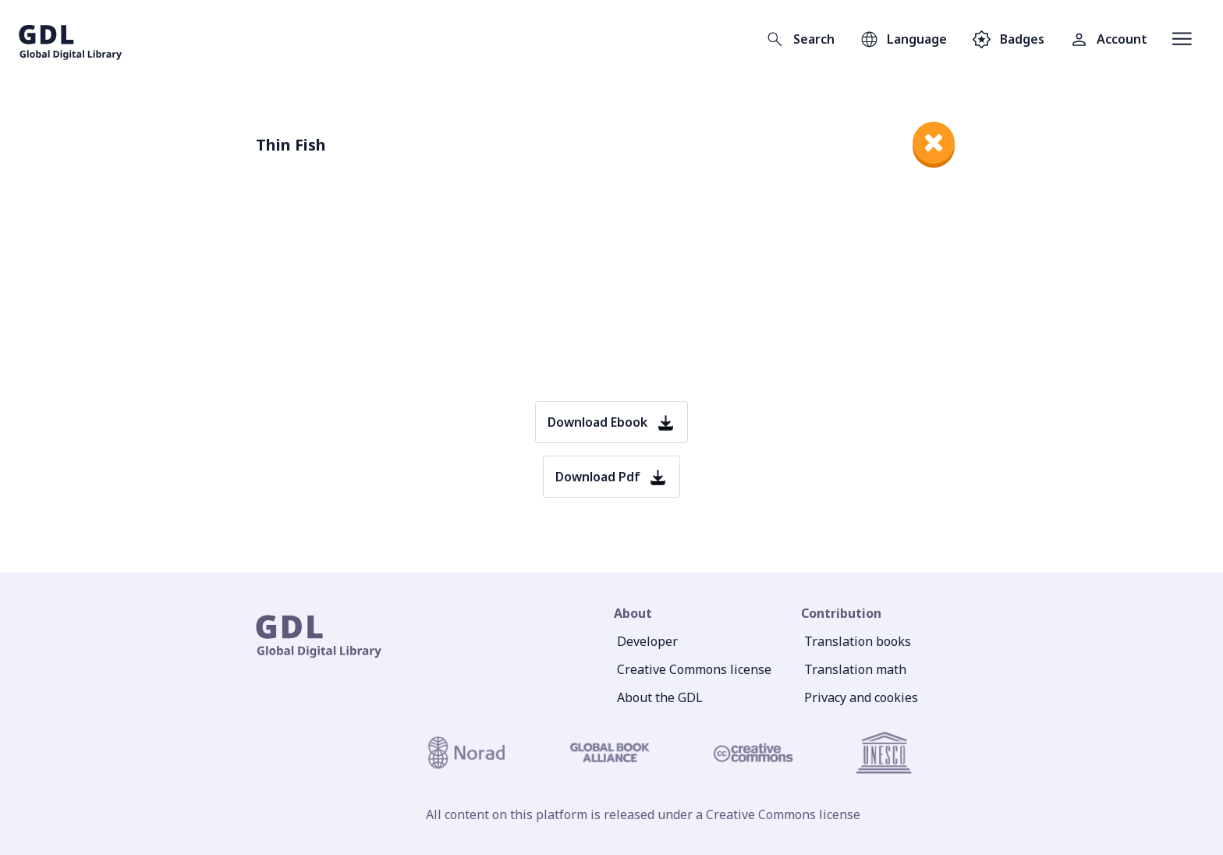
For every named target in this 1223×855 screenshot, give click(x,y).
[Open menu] (1182, 39)
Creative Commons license (694, 669)
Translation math (855, 669)
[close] (934, 143)
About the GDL (660, 697)
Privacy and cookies (861, 697)
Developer (647, 641)
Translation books (857, 641)
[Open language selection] (903, 39)
